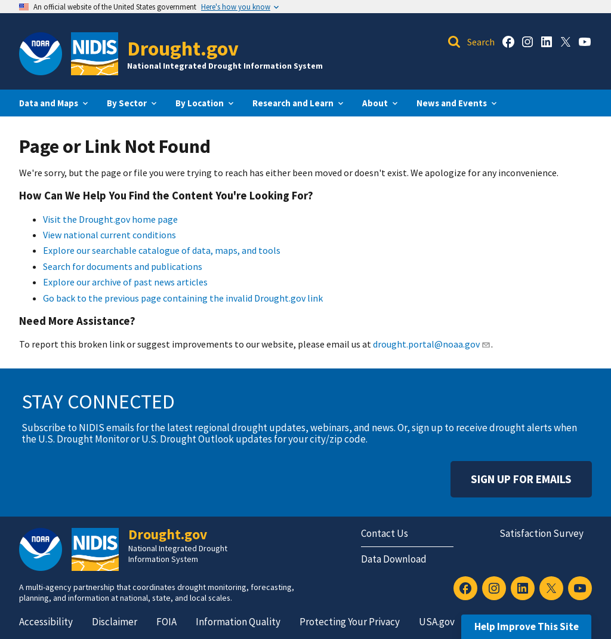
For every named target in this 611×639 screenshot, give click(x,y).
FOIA (166, 621)
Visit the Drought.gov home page (110, 219)
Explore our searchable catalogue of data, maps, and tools (161, 250)
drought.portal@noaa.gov (431, 344)
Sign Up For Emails (521, 479)
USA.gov (437, 621)
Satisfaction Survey (541, 533)
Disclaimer (114, 621)
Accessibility (46, 621)
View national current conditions (109, 235)
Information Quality (238, 621)
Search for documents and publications (122, 266)
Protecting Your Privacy (350, 621)
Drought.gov (183, 48)
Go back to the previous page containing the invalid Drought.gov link (183, 298)
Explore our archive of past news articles (125, 282)
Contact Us (384, 533)
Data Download (394, 559)
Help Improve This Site (526, 626)
